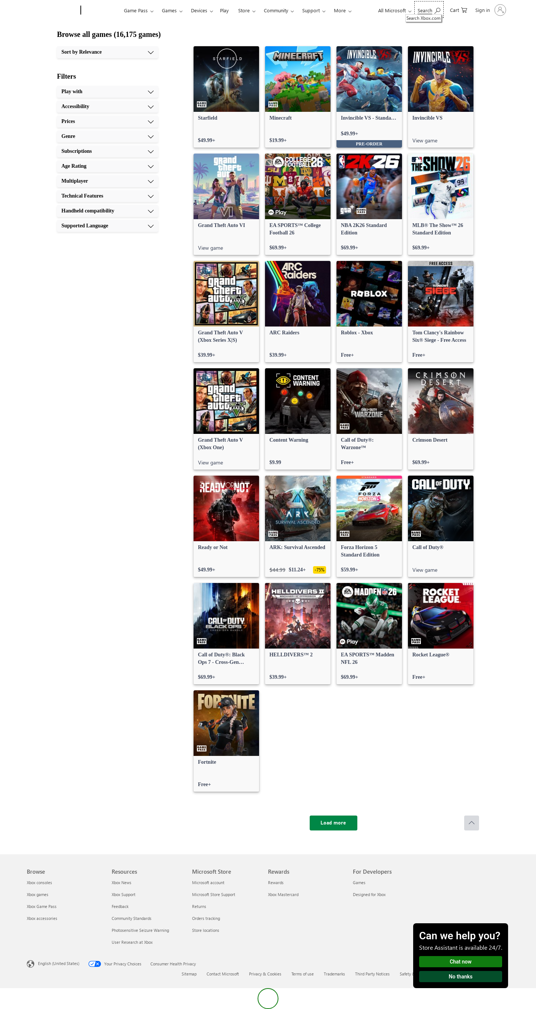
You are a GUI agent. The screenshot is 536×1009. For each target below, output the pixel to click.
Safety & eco (411, 973)
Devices (199, 10)
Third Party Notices (372, 973)
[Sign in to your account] (490, 10)
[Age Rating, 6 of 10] (107, 166)
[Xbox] (101, 10)
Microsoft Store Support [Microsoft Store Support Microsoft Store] (213, 894)
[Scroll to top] (471, 823)
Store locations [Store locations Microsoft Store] (205, 930)
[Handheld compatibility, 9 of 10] (107, 211)
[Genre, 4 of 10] (107, 136)
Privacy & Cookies (265, 973)
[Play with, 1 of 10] (107, 92)
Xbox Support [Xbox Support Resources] (123, 894)
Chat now (461, 962)
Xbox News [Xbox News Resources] (121, 882)
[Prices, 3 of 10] (107, 121)
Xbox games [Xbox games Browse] (37, 894)
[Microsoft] (52, 10)
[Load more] (333, 823)
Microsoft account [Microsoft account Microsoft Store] (208, 882)
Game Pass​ (136, 10)
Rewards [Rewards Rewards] (276, 882)
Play (224, 10)
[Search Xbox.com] (429, 9)
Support (311, 10)
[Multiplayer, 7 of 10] (107, 181)
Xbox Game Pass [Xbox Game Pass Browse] (42, 906)
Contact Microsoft (223, 973)
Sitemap (189, 973)
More (340, 10)
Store (244, 10)
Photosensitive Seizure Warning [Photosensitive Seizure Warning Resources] (140, 930)
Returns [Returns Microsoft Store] (199, 906)
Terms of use (302, 973)
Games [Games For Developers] (359, 882)
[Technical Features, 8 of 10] (107, 196)
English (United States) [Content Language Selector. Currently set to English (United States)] (58, 963)
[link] (226, 97)
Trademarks (334, 973)
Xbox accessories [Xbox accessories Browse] (42, 918)
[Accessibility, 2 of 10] (107, 107)
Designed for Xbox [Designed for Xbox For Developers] (369, 894)
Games (169, 10)
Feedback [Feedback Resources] (120, 906)
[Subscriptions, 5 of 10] (107, 151)
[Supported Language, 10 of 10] (107, 226)
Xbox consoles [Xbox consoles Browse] (39, 882)
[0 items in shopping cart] (458, 9)
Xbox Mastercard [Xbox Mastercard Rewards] (283, 894)
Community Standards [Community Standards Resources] (131, 918)
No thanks (461, 977)
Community (276, 10)
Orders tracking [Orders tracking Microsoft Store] (206, 918)
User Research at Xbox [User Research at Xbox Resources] (132, 942)
